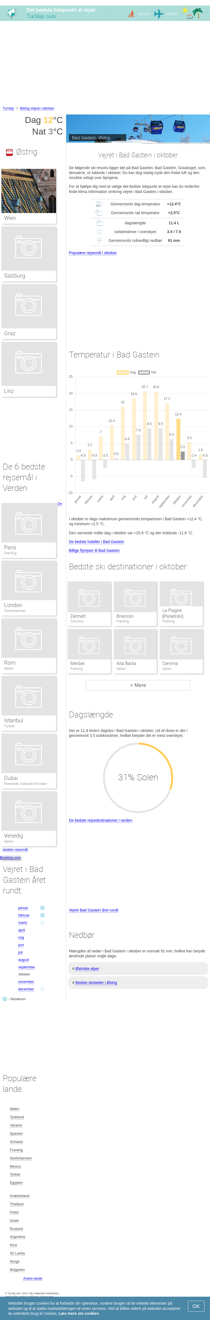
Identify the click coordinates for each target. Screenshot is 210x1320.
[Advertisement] (105, 64)
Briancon (125, 616)
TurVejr (8, 108)
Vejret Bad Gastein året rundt (93, 910)
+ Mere (138, 685)
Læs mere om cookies (79, 1313)
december (26, 989)
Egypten (16, 1183)
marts (22, 923)
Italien (8, 668)
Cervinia (170, 663)
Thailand (17, 1204)
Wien (10, 218)
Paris (10, 547)
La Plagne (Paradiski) (172, 613)
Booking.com (10, 857)
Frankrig (10, 553)
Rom (10, 662)
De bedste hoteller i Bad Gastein (96, 541)
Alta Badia (126, 663)
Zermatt (78, 616)
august (23, 960)
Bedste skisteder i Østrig (96, 982)
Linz (9, 391)
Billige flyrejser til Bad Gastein (94, 550)
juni (21, 945)
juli (20, 952)
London (13, 605)
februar (24, 915)
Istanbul (13, 720)
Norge (14, 1261)
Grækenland (20, 1196)
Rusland (16, 1229)
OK (196, 1306)
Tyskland (17, 1117)
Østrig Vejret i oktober (37, 108)
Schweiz (16, 1142)
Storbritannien (15, 611)
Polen (14, 1212)
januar (23, 908)
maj (21, 937)
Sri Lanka (17, 1253)
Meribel (77, 663)
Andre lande (32, 1278)
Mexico (15, 1166)
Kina (13, 1245)
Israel (14, 1220)
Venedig (13, 835)
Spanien (16, 1133)
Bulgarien (17, 1270)
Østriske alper (87, 968)
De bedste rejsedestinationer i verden (100, 820)
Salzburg (14, 275)
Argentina (17, 1237)
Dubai (11, 778)
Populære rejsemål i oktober (93, 253)
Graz (10, 333)
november (26, 982)
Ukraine (16, 1125)
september (26, 967)
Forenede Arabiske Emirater (25, 784)
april (21, 930)
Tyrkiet (9, 726)
